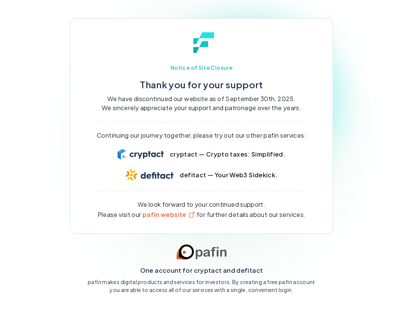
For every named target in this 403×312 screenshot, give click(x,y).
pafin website (169, 214)
